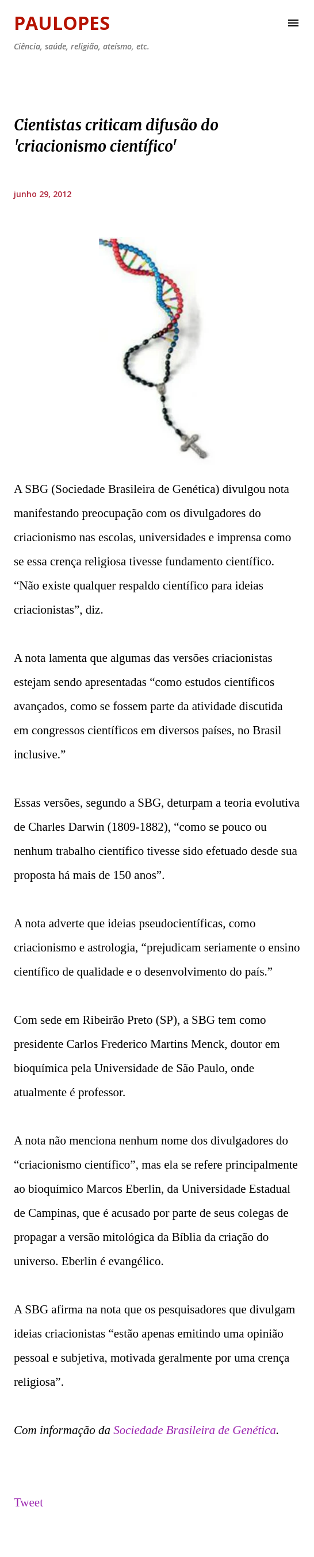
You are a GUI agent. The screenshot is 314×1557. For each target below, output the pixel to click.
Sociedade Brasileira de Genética (194, 1430)
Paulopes (62, 22)
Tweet (28, 1502)
